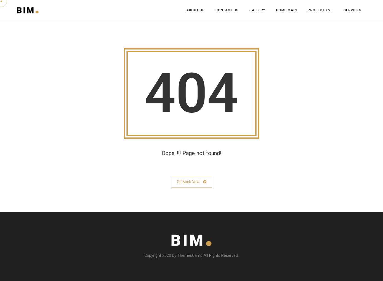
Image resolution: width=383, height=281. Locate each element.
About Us (195, 10)
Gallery (257, 10)
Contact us (227, 10)
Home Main (286, 10)
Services (353, 10)
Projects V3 (320, 10)
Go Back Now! (191, 181)
